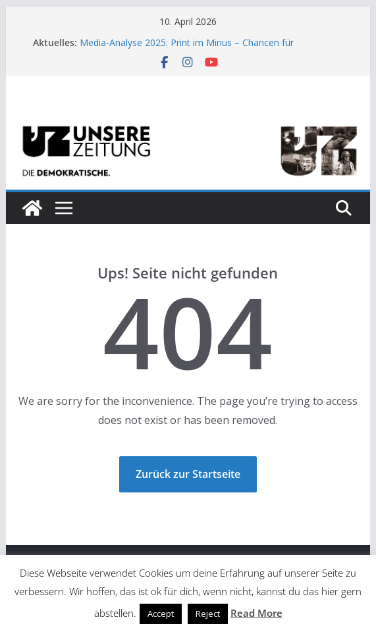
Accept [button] (161, 613)
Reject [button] (208, 613)
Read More (256, 612)
